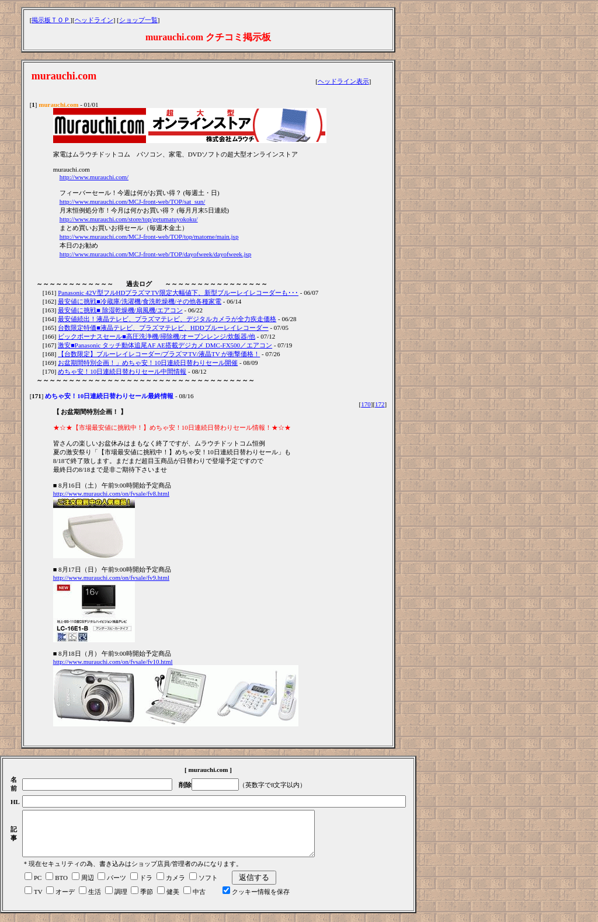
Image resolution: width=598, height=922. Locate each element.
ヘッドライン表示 (343, 81)
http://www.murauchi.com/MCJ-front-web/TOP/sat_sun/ (133, 201)
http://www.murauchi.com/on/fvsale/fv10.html (113, 661)
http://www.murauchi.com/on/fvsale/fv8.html (111, 493)
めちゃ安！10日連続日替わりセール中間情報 (122, 371)
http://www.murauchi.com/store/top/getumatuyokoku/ (129, 218)
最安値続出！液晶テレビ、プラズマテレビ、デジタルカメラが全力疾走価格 (167, 318)
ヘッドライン (94, 19)
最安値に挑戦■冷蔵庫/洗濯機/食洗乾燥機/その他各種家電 (139, 301)
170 (366, 404)
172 (380, 404)
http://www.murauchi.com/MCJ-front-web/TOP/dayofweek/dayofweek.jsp (156, 254)
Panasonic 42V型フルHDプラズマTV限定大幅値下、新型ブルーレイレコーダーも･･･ (178, 292)
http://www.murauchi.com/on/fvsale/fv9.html (111, 577)
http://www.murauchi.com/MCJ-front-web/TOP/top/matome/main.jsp (149, 236)
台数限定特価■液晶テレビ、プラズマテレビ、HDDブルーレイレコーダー (163, 327)
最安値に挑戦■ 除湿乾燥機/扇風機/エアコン (120, 310)
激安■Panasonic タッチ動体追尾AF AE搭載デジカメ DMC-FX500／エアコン (165, 345)
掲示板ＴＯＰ (51, 19)
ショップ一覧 (138, 19)
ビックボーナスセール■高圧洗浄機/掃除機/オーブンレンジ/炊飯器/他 (156, 336)
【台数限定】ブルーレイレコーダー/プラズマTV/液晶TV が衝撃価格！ (159, 353)
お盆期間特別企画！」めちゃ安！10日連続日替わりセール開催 (148, 362)
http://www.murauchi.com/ (94, 176)
